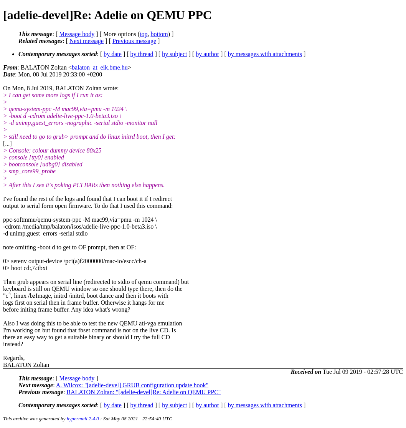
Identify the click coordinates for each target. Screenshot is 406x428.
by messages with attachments (265, 54)
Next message (86, 41)
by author (207, 54)
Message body (76, 34)
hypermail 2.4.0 (83, 418)
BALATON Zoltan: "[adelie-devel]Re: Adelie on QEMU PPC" (143, 392)
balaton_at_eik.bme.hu (100, 67)
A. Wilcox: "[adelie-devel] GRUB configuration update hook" (132, 385)
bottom (159, 34)
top (143, 34)
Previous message (134, 41)
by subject (174, 54)
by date (113, 54)
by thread (141, 54)
